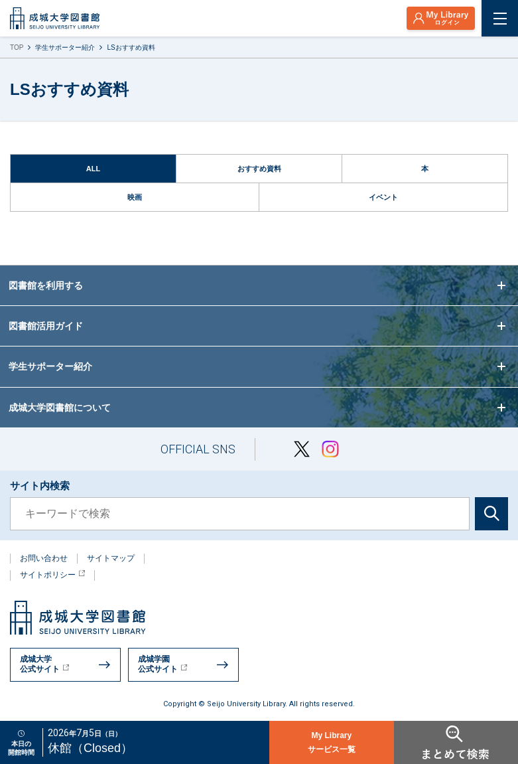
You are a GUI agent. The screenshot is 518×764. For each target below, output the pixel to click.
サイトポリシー (52, 574)
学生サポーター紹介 (65, 47)
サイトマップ (111, 558)
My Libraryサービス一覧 (332, 742)
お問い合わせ (44, 558)
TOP (16, 47)
